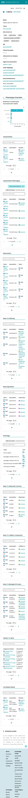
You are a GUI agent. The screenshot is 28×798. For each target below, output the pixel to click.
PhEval (16, 796)
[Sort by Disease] (24, 147)
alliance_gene (7, 64)
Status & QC (18, 765)
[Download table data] (11, 172)
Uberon (8, 794)
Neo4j (17, 760)
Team (7, 756)
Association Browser (18, 786)
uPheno (8, 797)
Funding (8, 766)
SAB (7, 758)
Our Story (8, 754)
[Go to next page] (17, 241)
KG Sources (18, 781)
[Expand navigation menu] (26, 2)
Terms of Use (18, 774)
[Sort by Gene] (7, 147)
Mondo (8, 792)
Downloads (18, 756)
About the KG (18, 779)
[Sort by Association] (17, 147)
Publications (9, 763)
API (16, 758)
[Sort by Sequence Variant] (15, 649)
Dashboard (18, 783)
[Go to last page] (20, 241)
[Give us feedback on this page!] (26, 746)
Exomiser (17, 794)
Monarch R (18, 763)
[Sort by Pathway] (24, 329)
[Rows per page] (14, 166)
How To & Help (19, 767)
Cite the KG (18, 776)
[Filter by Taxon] (15, 190)
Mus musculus (7, 29)
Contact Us (9, 761)
